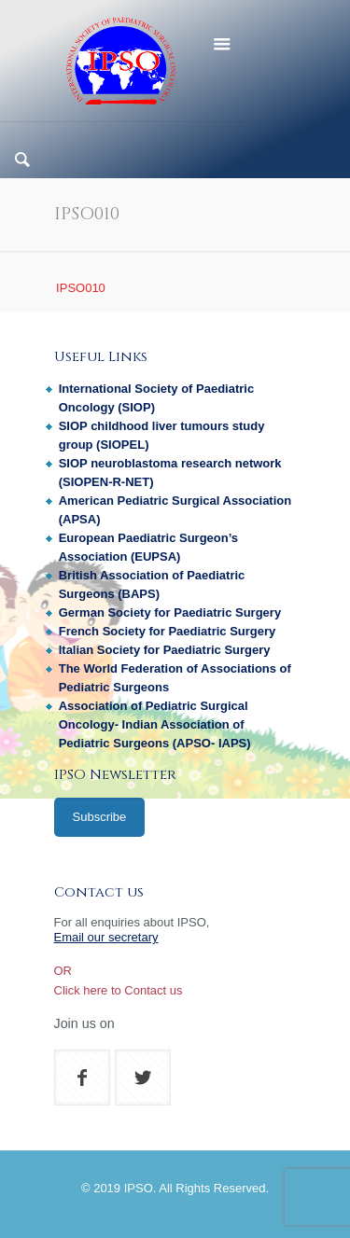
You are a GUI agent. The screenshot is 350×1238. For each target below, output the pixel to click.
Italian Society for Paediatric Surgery (165, 650)
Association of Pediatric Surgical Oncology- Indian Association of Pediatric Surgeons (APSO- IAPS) (155, 724)
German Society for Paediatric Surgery (170, 612)
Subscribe (100, 817)
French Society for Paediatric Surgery (167, 631)
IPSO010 (80, 288)
